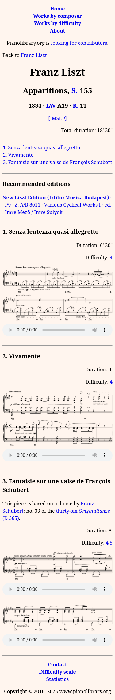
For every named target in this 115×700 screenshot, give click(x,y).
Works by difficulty (57, 23)
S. (74, 90)
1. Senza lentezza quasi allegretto (41, 147)
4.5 (109, 542)
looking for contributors (79, 43)
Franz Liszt (34, 55)
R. (76, 105)
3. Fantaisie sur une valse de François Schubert (57, 162)
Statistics (57, 679)
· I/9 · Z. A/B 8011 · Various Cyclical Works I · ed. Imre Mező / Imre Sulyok (57, 205)
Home (57, 8)
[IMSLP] (57, 118)
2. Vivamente (18, 154)
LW (51, 105)
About (57, 30)
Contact (57, 664)
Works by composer (57, 16)
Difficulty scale (57, 671)
